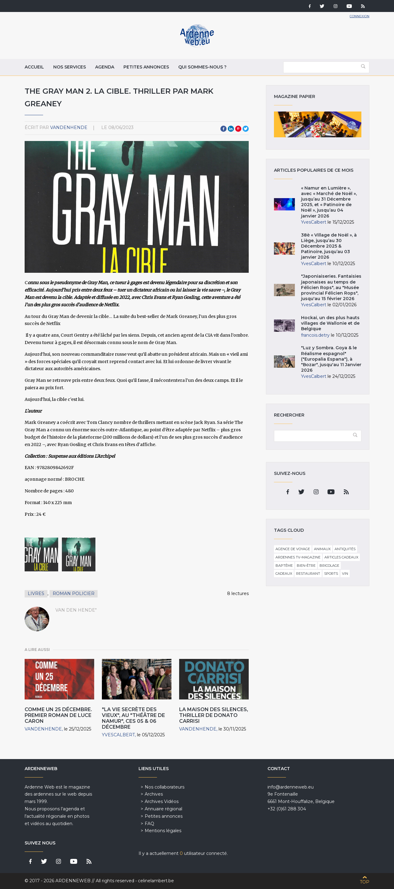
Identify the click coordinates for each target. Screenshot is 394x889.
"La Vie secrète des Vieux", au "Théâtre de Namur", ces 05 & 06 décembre (133, 718)
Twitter (246, 129)
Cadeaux (283, 573)
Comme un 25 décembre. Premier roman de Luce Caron (58, 715)
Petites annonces (146, 67)
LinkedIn (231, 129)
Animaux (322, 549)
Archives (154, 794)
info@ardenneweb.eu (290, 787)
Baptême (284, 565)
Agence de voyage (292, 549)
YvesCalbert (118, 735)
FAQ (149, 823)
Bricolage (329, 565)
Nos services (69, 67)
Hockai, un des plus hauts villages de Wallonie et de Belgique (330, 323)
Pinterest (238, 129)
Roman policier (73, 593)
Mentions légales (163, 830)
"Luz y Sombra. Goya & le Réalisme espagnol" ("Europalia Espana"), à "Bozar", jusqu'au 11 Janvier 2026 (331, 359)
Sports (331, 573)
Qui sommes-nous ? (202, 67)
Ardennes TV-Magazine (297, 557)
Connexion (359, 16)
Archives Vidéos (162, 801)
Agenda (104, 67)
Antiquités (345, 549)
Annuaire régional (163, 809)
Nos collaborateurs (164, 787)
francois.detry (315, 335)
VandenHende (68, 127)
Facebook (223, 129)
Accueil (34, 67)
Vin (345, 573)
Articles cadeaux (341, 557)
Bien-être (306, 565)
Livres (36, 593)
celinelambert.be (156, 880)
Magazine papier (317, 124)
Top (364, 882)
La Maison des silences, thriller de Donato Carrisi (213, 715)
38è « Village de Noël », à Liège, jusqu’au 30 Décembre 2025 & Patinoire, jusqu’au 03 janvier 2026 (329, 246)
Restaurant (308, 573)
